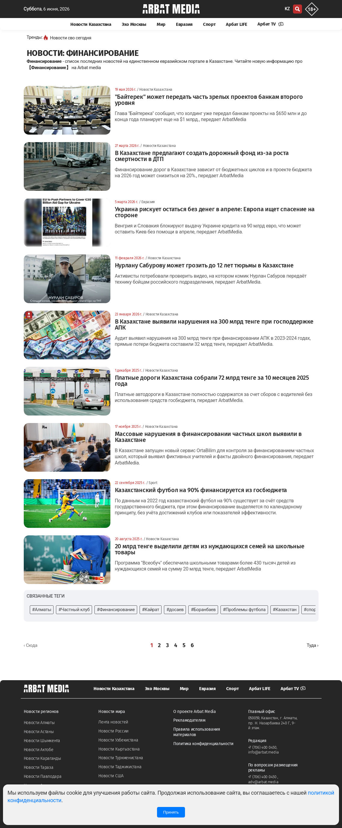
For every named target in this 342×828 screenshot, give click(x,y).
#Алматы (41, 609)
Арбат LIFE (236, 24)
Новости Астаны (39, 731)
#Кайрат (150, 609)
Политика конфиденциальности (203, 743)
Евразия (184, 24)
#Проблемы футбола (244, 609)
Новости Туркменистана (120, 757)
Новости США (111, 775)
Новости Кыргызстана (119, 749)
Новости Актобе (39, 749)
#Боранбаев (203, 609)
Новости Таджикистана (119, 766)
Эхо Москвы (134, 24)
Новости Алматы (39, 722)
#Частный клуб (74, 609)
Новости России (113, 731)
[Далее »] (313, 645)
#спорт (311, 609)
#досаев (174, 609)
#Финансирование (116, 609)
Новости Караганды (42, 758)
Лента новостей (113, 722)
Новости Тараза (39, 767)
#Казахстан (285, 609)
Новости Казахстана (90, 24)
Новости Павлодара (43, 776)
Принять (171, 812)
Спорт (209, 24)
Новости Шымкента (42, 740)
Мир (161, 24)
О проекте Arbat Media (194, 711)
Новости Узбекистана (118, 740)
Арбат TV (270, 24)
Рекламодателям (189, 720)
